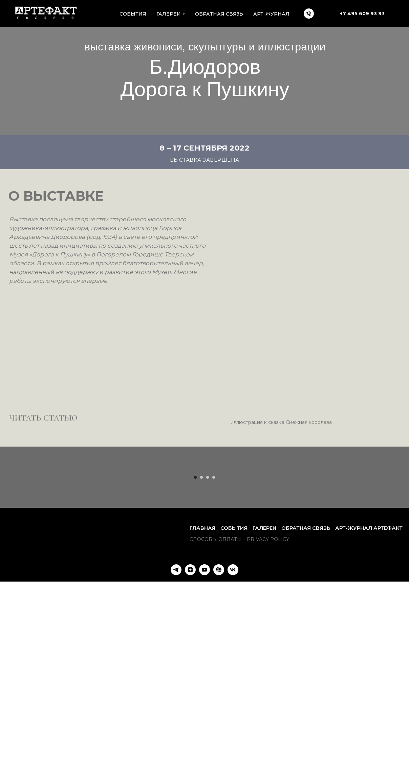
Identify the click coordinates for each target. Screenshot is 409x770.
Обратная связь (219, 14)
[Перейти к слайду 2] (201, 663)
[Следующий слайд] (367, 560)
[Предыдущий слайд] (42, 560)
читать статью (43, 417)
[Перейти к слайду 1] (195, 663)
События (233, 713)
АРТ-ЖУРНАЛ (271, 14)
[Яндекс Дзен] (190, 755)
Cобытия (133, 14)
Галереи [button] (168, 14)
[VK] (233, 755)
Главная (202, 713)
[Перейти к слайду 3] (207, 663)
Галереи (264, 713)
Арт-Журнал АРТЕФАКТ (369, 713)
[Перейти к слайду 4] (213, 663)
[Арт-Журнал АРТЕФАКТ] (218, 755)
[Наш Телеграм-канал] (176, 755)
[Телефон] (309, 13)
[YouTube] (204, 755)
